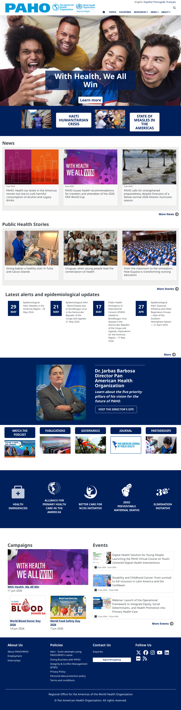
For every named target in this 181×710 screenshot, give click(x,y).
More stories (165, 289)
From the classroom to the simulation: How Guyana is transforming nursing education (148, 272)
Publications (55, 430)
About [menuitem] (165, 12)
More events (160, 623)
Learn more (90, 100)
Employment (15, 655)
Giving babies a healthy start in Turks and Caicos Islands (29, 270)
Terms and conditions (62, 680)
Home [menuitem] (104, 12)
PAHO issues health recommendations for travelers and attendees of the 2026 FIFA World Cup (89, 194)
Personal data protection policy (68, 675)
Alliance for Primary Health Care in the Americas (54, 505)
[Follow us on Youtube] (159, 653)
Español (148, 2)
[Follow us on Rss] (145, 659)
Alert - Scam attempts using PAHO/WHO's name (65, 653)
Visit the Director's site (116, 410)
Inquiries (98, 651)
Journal (126, 430)
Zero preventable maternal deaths (126, 506)
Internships (14, 660)
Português (159, 2)
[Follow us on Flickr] (138, 659)
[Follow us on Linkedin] (167, 653)
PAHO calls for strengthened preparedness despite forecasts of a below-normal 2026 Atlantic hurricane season (148, 195)
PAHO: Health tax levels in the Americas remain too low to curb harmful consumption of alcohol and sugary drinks (31, 195)
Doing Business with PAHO (65, 659)
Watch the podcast (20, 432)
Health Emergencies (18, 506)
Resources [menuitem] (140, 12)
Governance (90, 430)
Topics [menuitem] (112, 12)
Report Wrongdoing (112, 659)
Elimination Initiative (163, 506)
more (167, 354)
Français (171, 2)
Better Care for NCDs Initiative (90, 506)
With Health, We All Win (23, 586)
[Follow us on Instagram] (153, 653)
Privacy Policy (57, 671)
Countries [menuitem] (125, 12)
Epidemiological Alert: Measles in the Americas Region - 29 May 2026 (34, 307)
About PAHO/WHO (18, 651)
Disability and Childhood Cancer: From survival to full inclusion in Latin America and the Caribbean (141, 581)
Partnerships (161, 430)
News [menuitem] (154, 12)
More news (166, 214)
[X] (138, 653)
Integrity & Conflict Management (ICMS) (68, 665)
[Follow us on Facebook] (145, 653)
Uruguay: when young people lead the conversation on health (89, 270)
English (139, 2)
